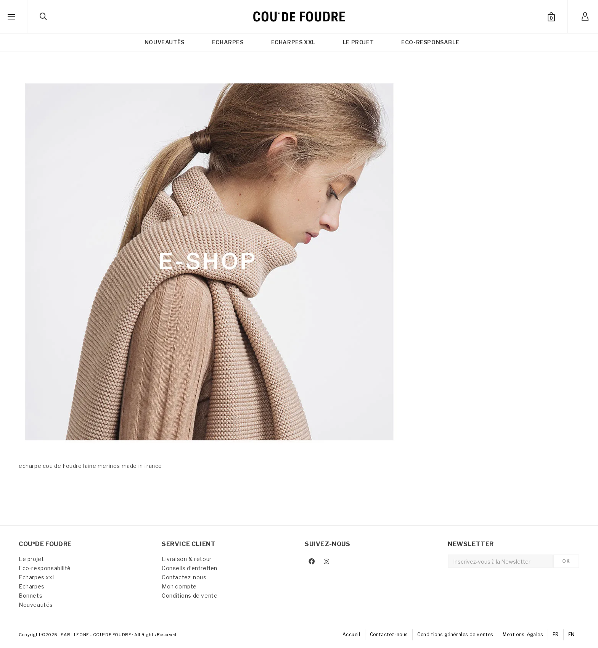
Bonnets (30, 595)
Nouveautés (36, 604)
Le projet (31, 559)
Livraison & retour (187, 559)
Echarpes (32, 586)
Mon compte (179, 586)
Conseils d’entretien (189, 568)
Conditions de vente (189, 595)
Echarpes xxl (36, 577)
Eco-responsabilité (45, 568)
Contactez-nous (184, 577)
